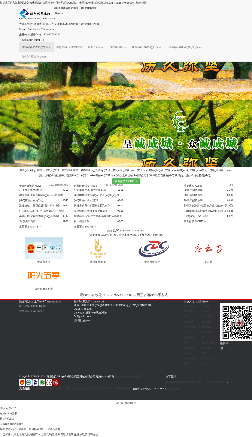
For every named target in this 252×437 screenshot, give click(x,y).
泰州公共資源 (84, 388)
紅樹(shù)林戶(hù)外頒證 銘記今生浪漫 (42, 210)
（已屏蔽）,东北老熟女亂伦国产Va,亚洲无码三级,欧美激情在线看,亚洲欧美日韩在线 (49, 434)
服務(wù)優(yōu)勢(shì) (189, 327)
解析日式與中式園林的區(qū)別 (92, 205)
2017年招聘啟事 (193, 195)
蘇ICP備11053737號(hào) (130, 376)
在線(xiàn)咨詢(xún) (11, 423)
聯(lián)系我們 (34, 56)
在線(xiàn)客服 (8, 413)
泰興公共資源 (41, 388)
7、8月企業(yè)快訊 (30, 189)
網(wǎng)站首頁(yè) (36, 47)
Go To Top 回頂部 (126, 402)
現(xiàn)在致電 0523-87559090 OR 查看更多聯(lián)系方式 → (126, 295)
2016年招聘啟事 (193, 200)
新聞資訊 (96, 47)
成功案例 (118, 47)
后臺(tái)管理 (172, 388)
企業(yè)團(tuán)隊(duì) (185, 47)
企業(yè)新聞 (54, 185)
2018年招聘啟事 (193, 189)
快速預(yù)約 (7, 418)
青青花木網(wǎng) (103, 388)
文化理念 (189, 305)
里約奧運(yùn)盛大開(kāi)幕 (90, 189)
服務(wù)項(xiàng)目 (147, 47)
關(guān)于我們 (69, 47)
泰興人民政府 (123, 388)
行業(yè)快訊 (109, 185)
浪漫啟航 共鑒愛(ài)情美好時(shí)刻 (39, 205)
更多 (231, 185)
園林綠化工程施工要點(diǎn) (90, 210)
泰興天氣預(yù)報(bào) (62, 388)
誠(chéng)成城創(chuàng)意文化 (184, 381)
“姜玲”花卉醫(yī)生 (216, 381)
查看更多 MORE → (126, 181)
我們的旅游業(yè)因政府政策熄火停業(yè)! (208, 205)
